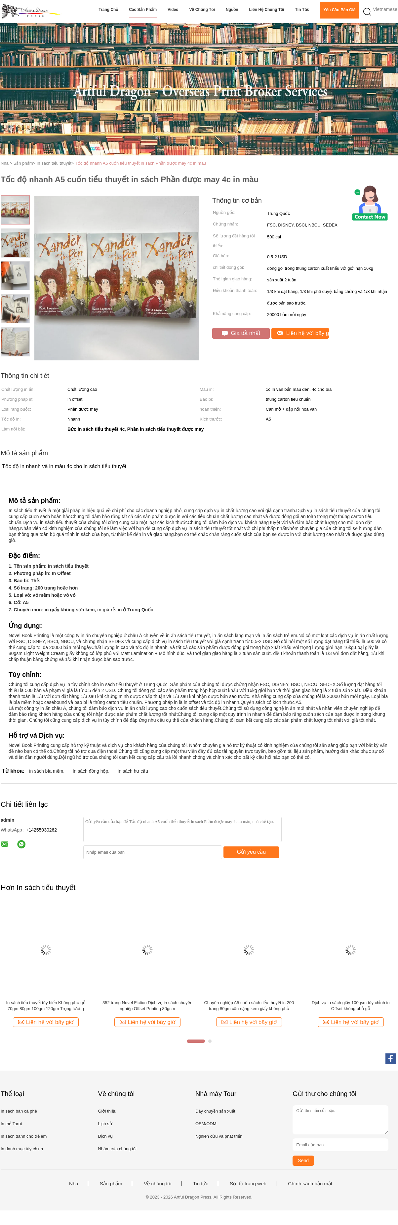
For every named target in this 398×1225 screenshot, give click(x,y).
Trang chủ (108, 9)
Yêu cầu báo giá (339, 10)
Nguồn (232, 9)
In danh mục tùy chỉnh (22, 1148)
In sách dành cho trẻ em (24, 1136)
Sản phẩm (111, 1183)
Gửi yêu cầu (251, 852)
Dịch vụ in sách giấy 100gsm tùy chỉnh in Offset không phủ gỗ (351, 1005)
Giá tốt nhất (241, 333)
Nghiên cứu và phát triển (218, 1136)
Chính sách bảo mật (310, 1183)
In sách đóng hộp (90, 771)
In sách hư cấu (133, 771)
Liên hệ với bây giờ (303, 333)
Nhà (73, 1183)
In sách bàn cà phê (19, 1111)
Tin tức (302, 9)
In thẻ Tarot (11, 1123)
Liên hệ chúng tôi (266, 9)
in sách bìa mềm (46, 771)
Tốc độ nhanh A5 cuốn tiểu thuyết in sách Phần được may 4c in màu (140, 163)
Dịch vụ (105, 1136)
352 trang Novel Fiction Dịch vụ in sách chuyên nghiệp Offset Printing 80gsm (147, 1005)
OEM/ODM (206, 1123)
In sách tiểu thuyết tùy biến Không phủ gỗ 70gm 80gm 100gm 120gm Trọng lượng (45, 1005)
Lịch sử (105, 1123)
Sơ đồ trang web (248, 1183)
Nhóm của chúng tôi (117, 1148)
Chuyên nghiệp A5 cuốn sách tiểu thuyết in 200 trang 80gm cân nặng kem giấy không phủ (249, 1005)
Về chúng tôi (202, 9)
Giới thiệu (107, 1111)
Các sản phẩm (143, 9)
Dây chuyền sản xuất (215, 1111)
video (173, 9)
